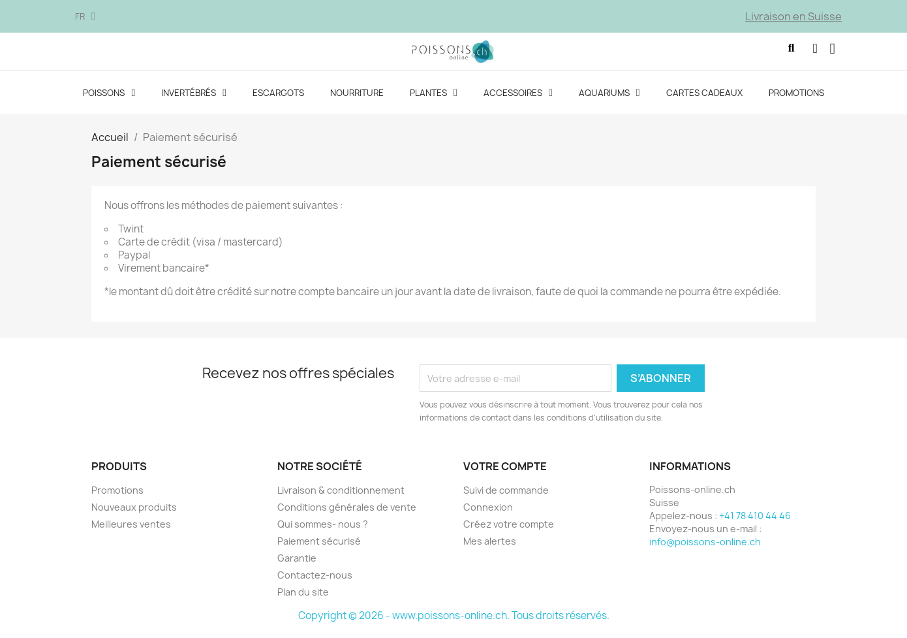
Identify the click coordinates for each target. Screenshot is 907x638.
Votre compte (505, 471)
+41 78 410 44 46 (755, 521)
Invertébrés (193, 98)
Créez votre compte (508, 529)
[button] (772, 54)
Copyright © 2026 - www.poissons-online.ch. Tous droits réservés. (453, 621)
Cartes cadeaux (704, 98)
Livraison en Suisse (793, 16)
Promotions (796, 98)
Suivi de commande (506, 495)
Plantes (433, 98)
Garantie (296, 563)
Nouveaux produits (134, 512)
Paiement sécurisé (319, 546)
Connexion (488, 512)
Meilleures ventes (131, 529)
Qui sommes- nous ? (322, 529)
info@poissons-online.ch (705, 547)
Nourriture (357, 98)
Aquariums (609, 98)
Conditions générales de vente (346, 512)
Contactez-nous (314, 580)
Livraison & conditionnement (341, 495)
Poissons (109, 98)
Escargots (278, 98)
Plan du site (303, 597)
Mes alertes (489, 546)
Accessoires (518, 98)
